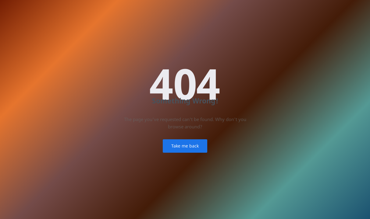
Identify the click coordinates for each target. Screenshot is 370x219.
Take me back (185, 146)
